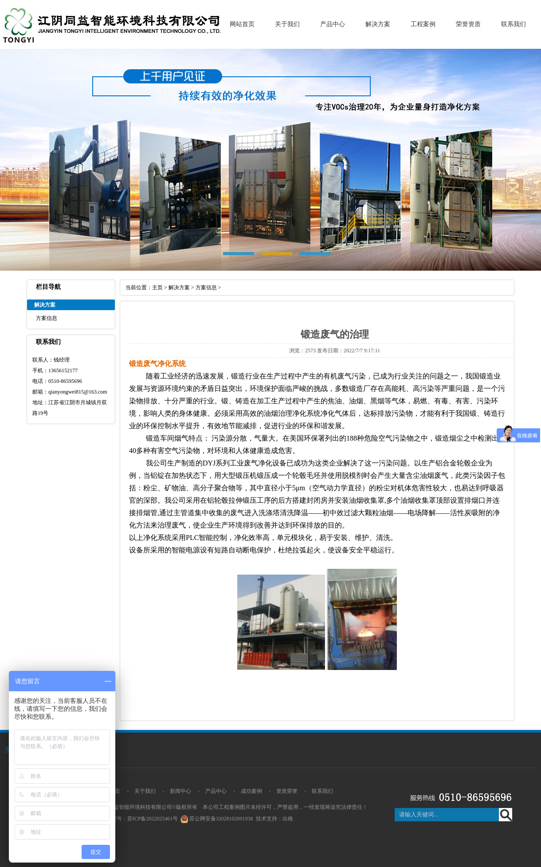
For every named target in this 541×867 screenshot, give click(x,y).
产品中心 (332, 24)
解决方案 (377, 24)
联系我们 (513, 24)
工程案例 (423, 24)
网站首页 (242, 24)
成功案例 (251, 791)
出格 (287, 819)
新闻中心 (180, 791)
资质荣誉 (287, 791)
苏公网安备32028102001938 (221, 819)
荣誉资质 (468, 24)
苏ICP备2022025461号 (152, 819)
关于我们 (287, 24)
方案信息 (46, 318)
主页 (157, 287)
